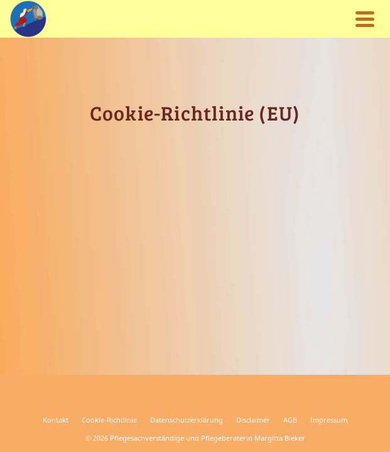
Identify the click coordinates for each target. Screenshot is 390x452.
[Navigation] (365, 19)
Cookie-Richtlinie (109, 419)
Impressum (328, 419)
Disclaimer (253, 419)
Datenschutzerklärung (186, 419)
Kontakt (55, 419)
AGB (290, 419)
